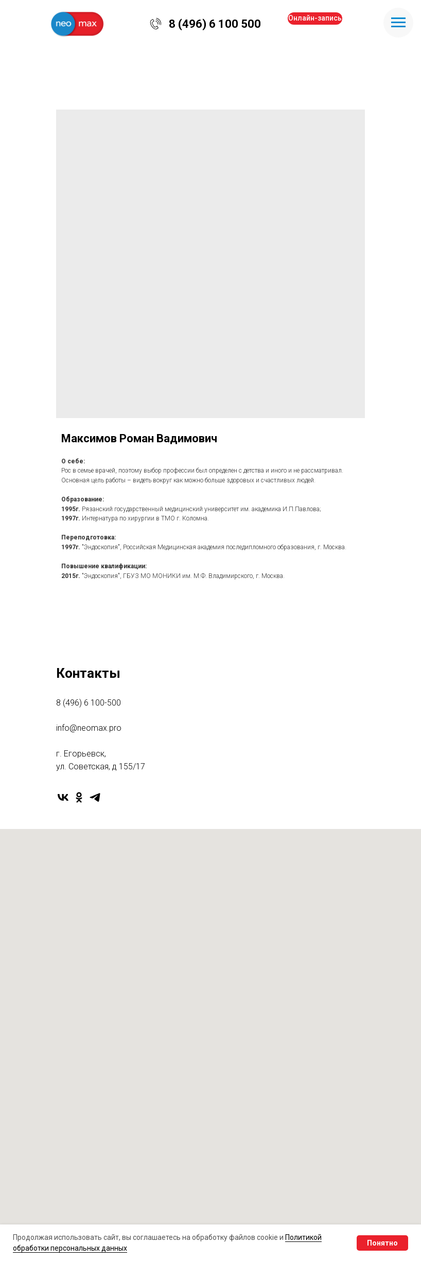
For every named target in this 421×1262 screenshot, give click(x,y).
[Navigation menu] (398, 22)
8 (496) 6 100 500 (215, 23)
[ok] (79, 797)
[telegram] (95, 797)
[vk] (63, 797)
